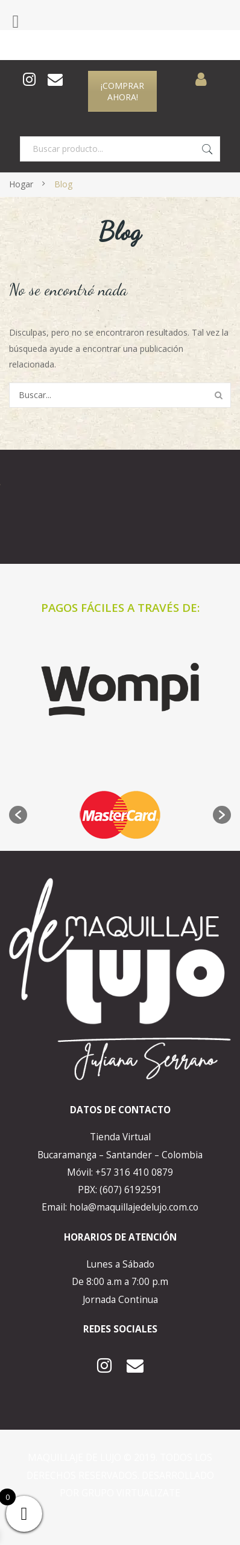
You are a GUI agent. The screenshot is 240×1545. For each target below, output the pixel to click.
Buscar (207, 149)
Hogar (21, 184)
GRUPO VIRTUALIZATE (130, 1493)
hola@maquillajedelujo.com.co (133, 1207)
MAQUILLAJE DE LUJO (76, 1457)
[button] (18, 815)
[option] (120, 815)
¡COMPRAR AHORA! (122, 91)
